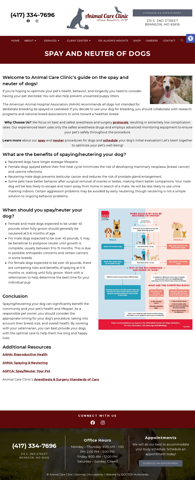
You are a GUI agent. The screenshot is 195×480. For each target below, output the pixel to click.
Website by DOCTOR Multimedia (127, 474)
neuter (58, 140)
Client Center (77, 40)
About (28, 40)
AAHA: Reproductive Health (25, 354)
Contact (169, 40)
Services (50, 40)
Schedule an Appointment (160, 463)
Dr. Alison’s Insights (113, 40)
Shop (137, 40)
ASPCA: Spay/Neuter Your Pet (26, 371)
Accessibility (96, 474)
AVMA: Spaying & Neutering (25, 363)
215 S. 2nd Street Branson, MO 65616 (162, 22)
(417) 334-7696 (32, 15)
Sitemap (80, 474)
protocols (120, 122)
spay (41, 140)
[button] (190, 38)
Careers (152, 40)
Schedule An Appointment (162, 13)
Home (15, 40)
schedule (110, 140)
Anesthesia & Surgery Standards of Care (66, 379)
